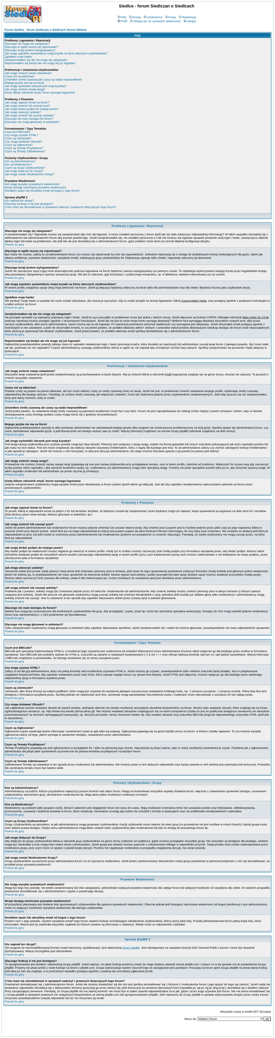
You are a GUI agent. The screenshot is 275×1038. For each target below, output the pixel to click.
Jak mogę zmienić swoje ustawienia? (28, 73)
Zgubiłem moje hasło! (18, 56)
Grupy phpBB (131, 947)
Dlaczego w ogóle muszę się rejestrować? (31, 46)
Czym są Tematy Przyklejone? (24, 148)
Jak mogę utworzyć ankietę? (23, 112)
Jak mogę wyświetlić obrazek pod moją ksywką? (35, 86)
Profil (122, 21)
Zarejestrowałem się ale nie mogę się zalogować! (36, 59)
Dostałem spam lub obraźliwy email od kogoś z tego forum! (42, 190)
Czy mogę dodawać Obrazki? (23, 141)
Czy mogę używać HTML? (21, 135)
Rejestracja (187, 17)
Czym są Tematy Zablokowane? (25, 151)
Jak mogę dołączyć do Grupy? (24, 171)
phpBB (129, 1032)
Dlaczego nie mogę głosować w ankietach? (32, 121)
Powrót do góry (14, 244)
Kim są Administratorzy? (20, 161)
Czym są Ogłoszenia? (19, 144)
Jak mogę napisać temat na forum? (27, 102)
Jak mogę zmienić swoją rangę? (25, 89)
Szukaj (135, 17)
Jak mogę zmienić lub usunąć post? (27, 105)
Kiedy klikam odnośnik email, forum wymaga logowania (40, 92)
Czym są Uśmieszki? (18, 138)
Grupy (170, 17)
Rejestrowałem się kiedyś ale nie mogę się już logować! (40, 63)
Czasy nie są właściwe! (19, 76)
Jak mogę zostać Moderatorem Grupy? (29, 174)
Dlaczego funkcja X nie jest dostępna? (29, 203)
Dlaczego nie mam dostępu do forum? (29, 118)
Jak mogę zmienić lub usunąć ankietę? (29, 115)
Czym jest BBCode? (17, 131)
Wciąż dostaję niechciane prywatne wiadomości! (35, 187)
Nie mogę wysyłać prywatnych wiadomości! (32, 184)
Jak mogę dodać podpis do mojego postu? (32, 108)
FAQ (122, 17)
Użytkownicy (153, 17)
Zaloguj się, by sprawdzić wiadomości (155, 21)
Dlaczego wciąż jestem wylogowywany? (30, 50)
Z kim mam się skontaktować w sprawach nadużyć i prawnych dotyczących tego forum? (60, 207)
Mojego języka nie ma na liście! (24, 82)
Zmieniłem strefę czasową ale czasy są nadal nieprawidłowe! (43, 79)
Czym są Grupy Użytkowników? (25, 167)
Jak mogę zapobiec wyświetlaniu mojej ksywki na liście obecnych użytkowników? (56, 53)
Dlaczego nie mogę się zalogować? (27, 43)
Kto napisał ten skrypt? (19, 200)
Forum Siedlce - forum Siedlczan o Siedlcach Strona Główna (45, 29)
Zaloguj (190, 21)
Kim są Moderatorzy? (18, 164)
